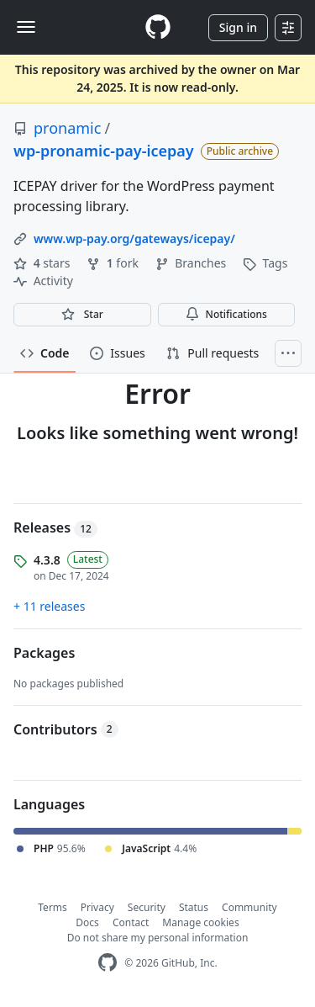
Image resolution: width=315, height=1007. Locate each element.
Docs (87, 922)
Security (146, 907)
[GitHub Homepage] (107, 962)
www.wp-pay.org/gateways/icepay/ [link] (134, 238)
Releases (55, 527)
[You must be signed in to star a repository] (82, 314)
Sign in (238, 27)
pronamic (67, 128)
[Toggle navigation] (26, 27)
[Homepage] (157, 27)
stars (43, 263)
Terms (52, 907)
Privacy (97, 907)
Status (193, 907)
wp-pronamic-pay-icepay (103, 150)
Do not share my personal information (158, 937)
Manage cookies (200, 922)
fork (114, 263)
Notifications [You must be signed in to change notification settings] (226, 314)
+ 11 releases (49, 606)
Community (249, 907)
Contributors (65, 729)
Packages (44, 653)
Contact (131, 922)
